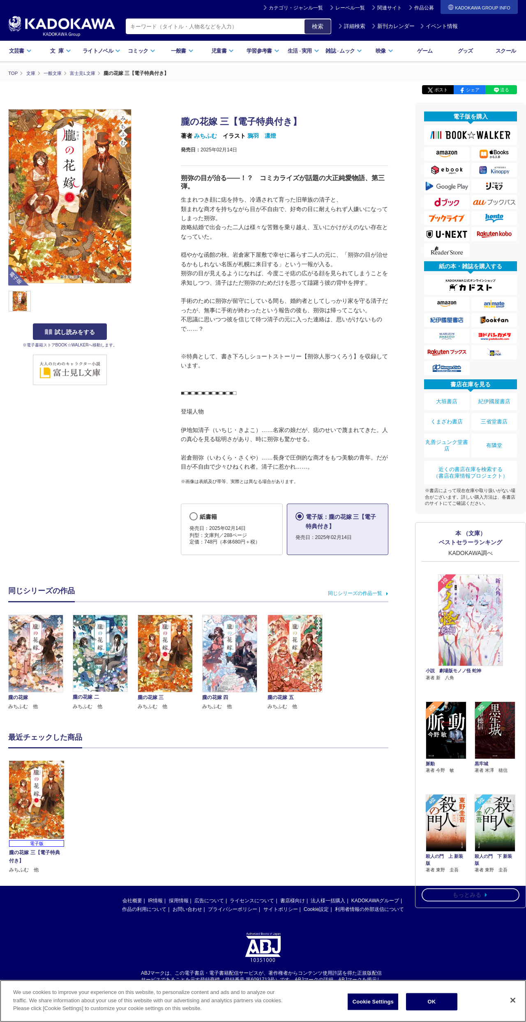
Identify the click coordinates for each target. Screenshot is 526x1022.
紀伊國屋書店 (494, 400)
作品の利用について (144, 909)
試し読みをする (70, 332)
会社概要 (132, 901)
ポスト (441, 89)
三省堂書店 (494, 417)
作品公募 (424, 8)
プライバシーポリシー (232, 909)
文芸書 (20, 51)
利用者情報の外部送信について (369, 909)
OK (431, 1002)
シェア (473, 89)
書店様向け (292, 901)
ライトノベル (101, 51)
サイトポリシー (280, 909)
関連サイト (389, 8)
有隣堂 (494, 437)
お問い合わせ (187, 909)
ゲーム (424, 51)
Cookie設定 (316, 909)
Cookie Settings (373, 1002)
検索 (317, 26)
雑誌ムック (343, 51)
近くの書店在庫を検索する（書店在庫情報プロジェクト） (470, 460)
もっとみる (466, 837)
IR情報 (155, 901)
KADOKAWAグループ (375, 901)
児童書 (222, 51)
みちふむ (205, 135)
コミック (141, 51)
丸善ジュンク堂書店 (446, 437)
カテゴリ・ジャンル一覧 (296, 8)
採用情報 (179, 901)
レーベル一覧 (350, 8)
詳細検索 (351, 26)
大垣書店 (447, 400)
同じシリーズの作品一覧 (355, 593)
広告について (209, 901)
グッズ (465, 51)
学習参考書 (263, 51)
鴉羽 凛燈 (261, 135)
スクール (506, 51)
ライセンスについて (252, 901)
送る (504, 89)
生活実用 (303, 51)
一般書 (182, 51)
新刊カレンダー (393, 26)
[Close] (513, 1000)
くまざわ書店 (446, 417)
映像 (384, 51)
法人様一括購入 (328, 901)
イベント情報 (439, 26)
